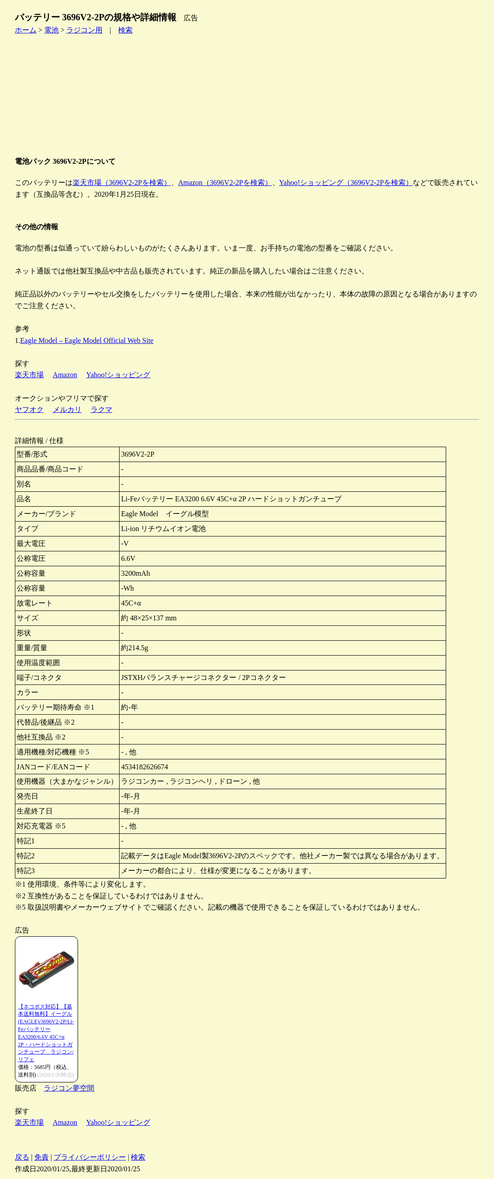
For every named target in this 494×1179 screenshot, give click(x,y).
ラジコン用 (84, 30)
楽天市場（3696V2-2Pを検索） (122, 182)
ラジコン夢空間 (69, 1088)
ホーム (26, 30)
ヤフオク (29, 409)
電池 (51, 30)
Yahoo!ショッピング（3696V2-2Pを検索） (346, 182)
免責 (41, 1157)
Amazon (65, 375)
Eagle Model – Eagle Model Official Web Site (86, 340)
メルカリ (67, 409)
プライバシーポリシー (90, 1157)
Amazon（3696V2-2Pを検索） (225, 182)
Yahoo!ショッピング (118, 375)
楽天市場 (29, 375)
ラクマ (101, 409)
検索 (125, 30)
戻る (22, 1157)
